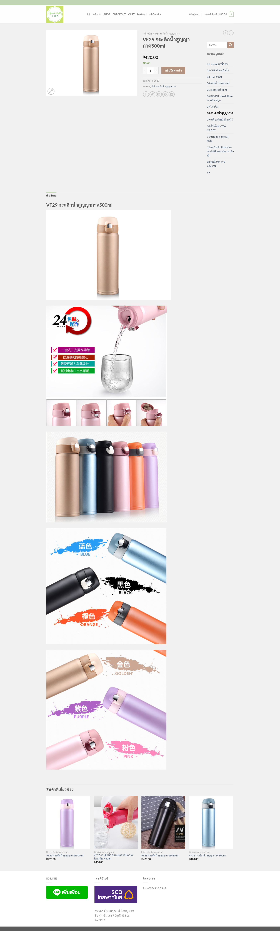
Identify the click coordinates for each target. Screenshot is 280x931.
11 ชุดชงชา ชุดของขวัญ (218, 138)
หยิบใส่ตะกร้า (173, 70)
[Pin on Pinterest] (165, 94)
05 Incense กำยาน (217, 89)
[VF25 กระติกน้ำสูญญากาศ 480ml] (163, 822)
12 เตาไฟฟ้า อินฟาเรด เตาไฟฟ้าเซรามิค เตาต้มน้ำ (220, 151)
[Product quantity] (150, 70)
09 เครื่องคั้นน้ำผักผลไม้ (220, 119)
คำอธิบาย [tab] (51, 195)
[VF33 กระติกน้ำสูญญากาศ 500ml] (68, 822)
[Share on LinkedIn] (172, 94)
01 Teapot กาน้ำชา (217, 63)
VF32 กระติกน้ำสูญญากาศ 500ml (207, 855)
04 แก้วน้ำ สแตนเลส (218, 83)
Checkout (119, 14)
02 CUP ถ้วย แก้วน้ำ (218, 70)
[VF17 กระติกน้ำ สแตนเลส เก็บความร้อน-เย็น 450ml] (116, 822)
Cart (131, 14)
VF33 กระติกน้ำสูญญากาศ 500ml (64, 855)
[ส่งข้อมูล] (230, 45)
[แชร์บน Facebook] (146, 94)
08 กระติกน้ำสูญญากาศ (167, 33)
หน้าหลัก (147, 33)
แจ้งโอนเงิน (155, 14)
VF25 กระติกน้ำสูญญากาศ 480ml (159, 855)
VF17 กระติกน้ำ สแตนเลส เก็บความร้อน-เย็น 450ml (113, 857)
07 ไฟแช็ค (213, 106)
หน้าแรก (96, 14)
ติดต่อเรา (141, 14)
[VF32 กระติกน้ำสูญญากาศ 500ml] (211, 822)
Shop (107, 14)
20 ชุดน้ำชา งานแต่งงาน (216, 164)
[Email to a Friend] (159, 94)
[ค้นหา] (88, 14)
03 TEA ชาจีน (214, 76)
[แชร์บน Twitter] (152, 94)
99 (208, 172)
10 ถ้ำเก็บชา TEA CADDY (216, 128)
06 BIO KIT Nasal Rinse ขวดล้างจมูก (219, 98)
